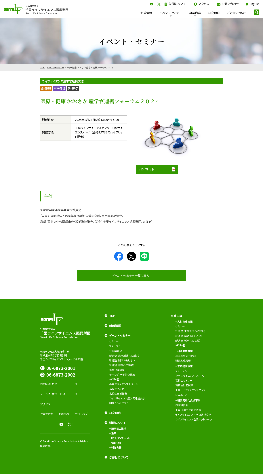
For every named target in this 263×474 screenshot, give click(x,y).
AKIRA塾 (114, 379)
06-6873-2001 (60, 368)
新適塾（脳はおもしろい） (122, 360)
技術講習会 (115, 351)
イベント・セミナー (170, 13)
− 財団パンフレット (119, 438)
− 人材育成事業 (184, 321)
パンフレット (146, 169)
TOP (42, 67)
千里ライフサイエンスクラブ (190, 390)
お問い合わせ (230, 3)
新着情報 (146, 13)
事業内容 (195, 13)
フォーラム (115, 346)
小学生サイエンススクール (123, 384)
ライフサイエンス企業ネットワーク (193, 419)
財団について (177, 3)
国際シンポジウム (119, 403)
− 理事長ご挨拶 (117, 428)
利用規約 (64, 414)
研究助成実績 (183, 360)
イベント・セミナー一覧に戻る (130, 275)
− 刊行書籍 (115, 447)
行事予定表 (46, 414)
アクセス (204, 3)
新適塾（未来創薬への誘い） (124, 355)
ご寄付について (237, 13)
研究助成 (214, 13)
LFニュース (181, 394)
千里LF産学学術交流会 (122, 374)
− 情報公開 (115, 443)
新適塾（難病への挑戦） (122, 365)
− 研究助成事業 (184, 351)
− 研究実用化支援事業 (187, 400)
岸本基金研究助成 (185, 356)
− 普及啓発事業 (184, 366)
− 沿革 (112, 433)
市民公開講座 (117, 370)
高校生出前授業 (118, 393)
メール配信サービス (52, 394)
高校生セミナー (117, 389)
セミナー (114, 341)
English (254, 3)
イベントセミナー (120, 335)
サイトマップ (81, 414)
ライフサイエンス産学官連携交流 (127, 398)
